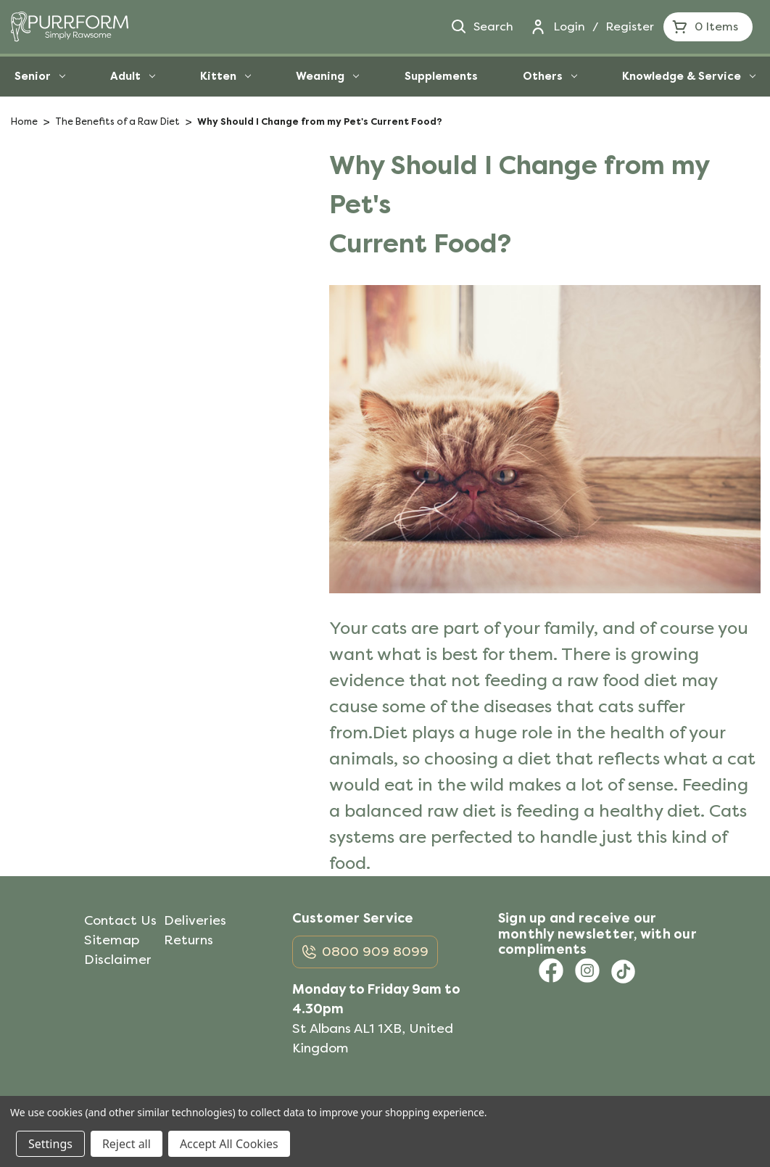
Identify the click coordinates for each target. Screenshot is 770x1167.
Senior (40, 76)
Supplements (441, 76)
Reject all (126, 1144)
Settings (50, 1144)
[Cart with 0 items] (708, 26)
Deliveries (195, 920)
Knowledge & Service (688, 76)
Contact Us (120, 920)
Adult (132, 76)
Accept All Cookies (229, 1144)
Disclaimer (118, 960)
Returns (188, 940)
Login (569, 26)
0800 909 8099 (375, 952)
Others (550, 76)
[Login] (538, 27)
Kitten (225, 76)
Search (481, 27)
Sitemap (111, 940)
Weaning (327, 76)
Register (629, 26)
